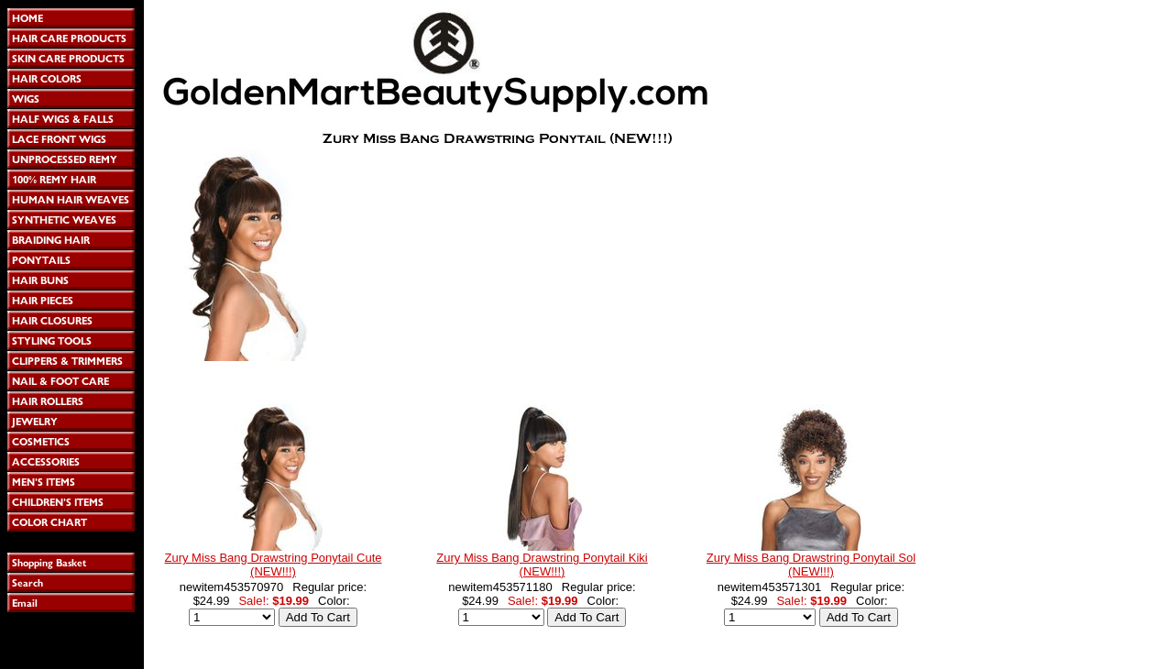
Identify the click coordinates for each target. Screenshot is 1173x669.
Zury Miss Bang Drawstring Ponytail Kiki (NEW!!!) (541, 564)
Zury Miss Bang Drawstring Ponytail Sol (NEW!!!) (811, 564)
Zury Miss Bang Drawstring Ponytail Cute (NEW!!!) (273, 564)
